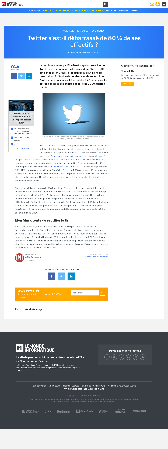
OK (102, 293)
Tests (109, 10)
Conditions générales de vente (122, 386)
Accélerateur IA (79, 10)
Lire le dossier (24, 149)
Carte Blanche (61, 10)
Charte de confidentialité (93, 386)
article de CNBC (61, 166)
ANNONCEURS (54, 386)
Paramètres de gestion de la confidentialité (84, 389)
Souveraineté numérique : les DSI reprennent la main (21, 118)
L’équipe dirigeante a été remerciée (68, 156)
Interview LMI (121, 10)
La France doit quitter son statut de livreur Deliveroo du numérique (23, 131)
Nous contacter (39, 386)
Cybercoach (97, 10)
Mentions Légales (71, 386)
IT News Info (59, 365)
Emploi (85, 31)
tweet (62, 233)
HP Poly (47, 10)
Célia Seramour (33, 257)
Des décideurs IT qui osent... (22, 139)
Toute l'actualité (70, 31)
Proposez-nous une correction (96, 257)
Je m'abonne (127, 84)
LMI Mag (134, 10)
